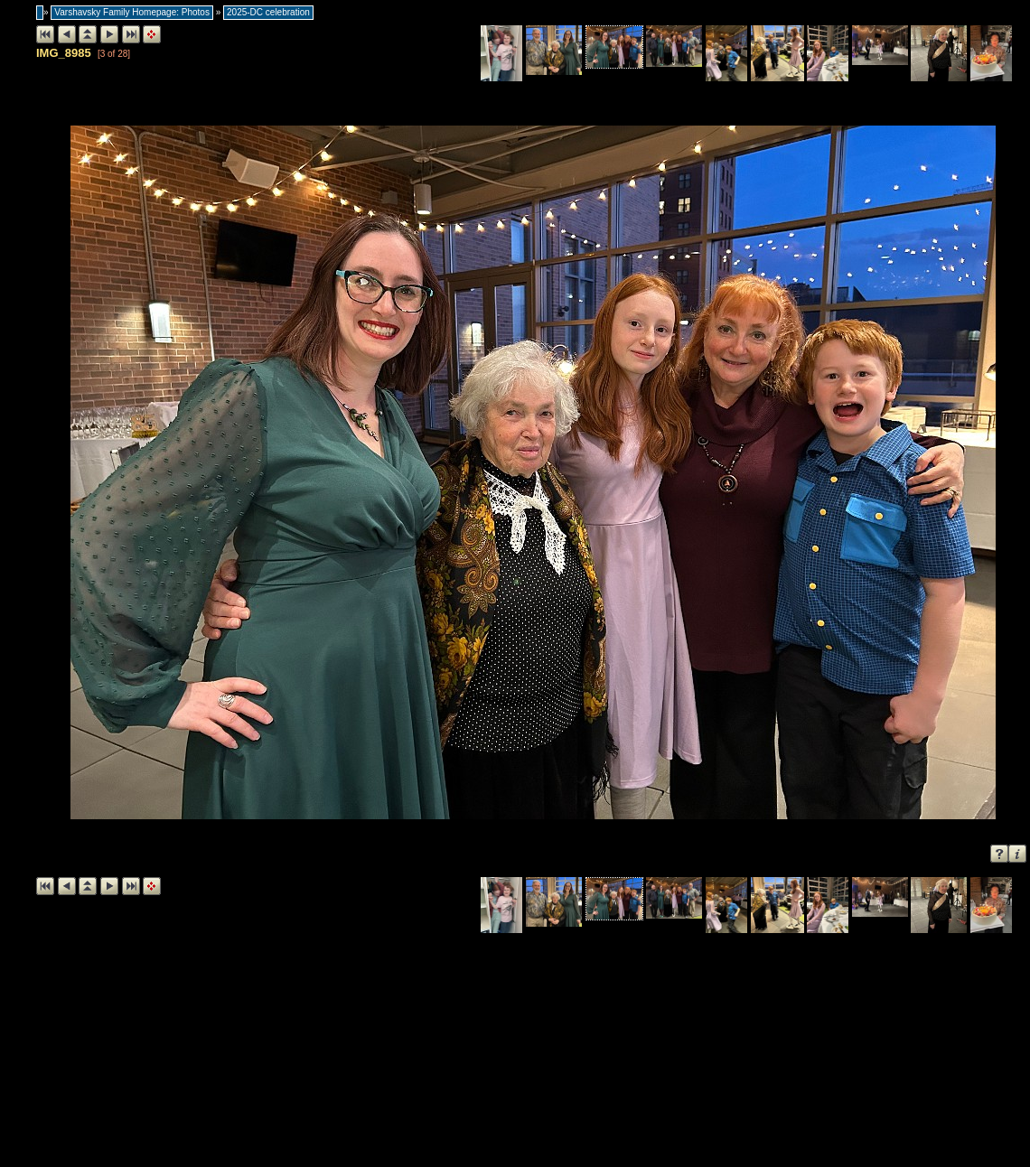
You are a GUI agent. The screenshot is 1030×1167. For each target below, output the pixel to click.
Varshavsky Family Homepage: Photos (132, 12)
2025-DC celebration (268, 12)
